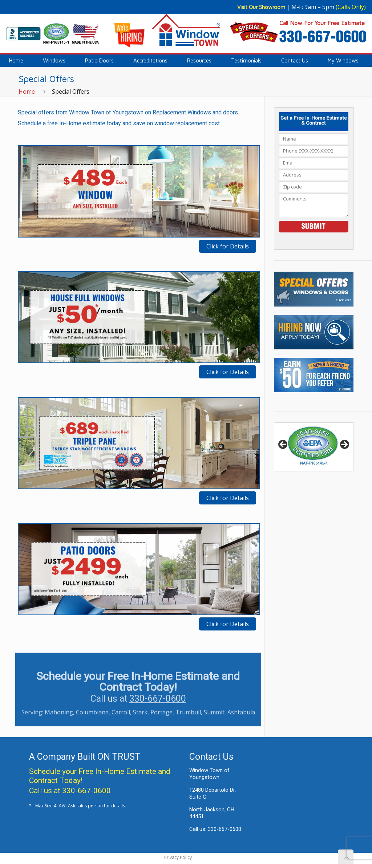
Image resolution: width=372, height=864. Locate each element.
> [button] (344, 444)
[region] (313, 446)
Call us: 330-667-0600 (215, 829)
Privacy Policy (178, 857)
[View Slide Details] (313, 447)
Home (27, 92)
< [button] (283, 444)
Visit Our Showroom (261, 7)
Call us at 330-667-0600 (70, 790)
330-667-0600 (157, 698)
